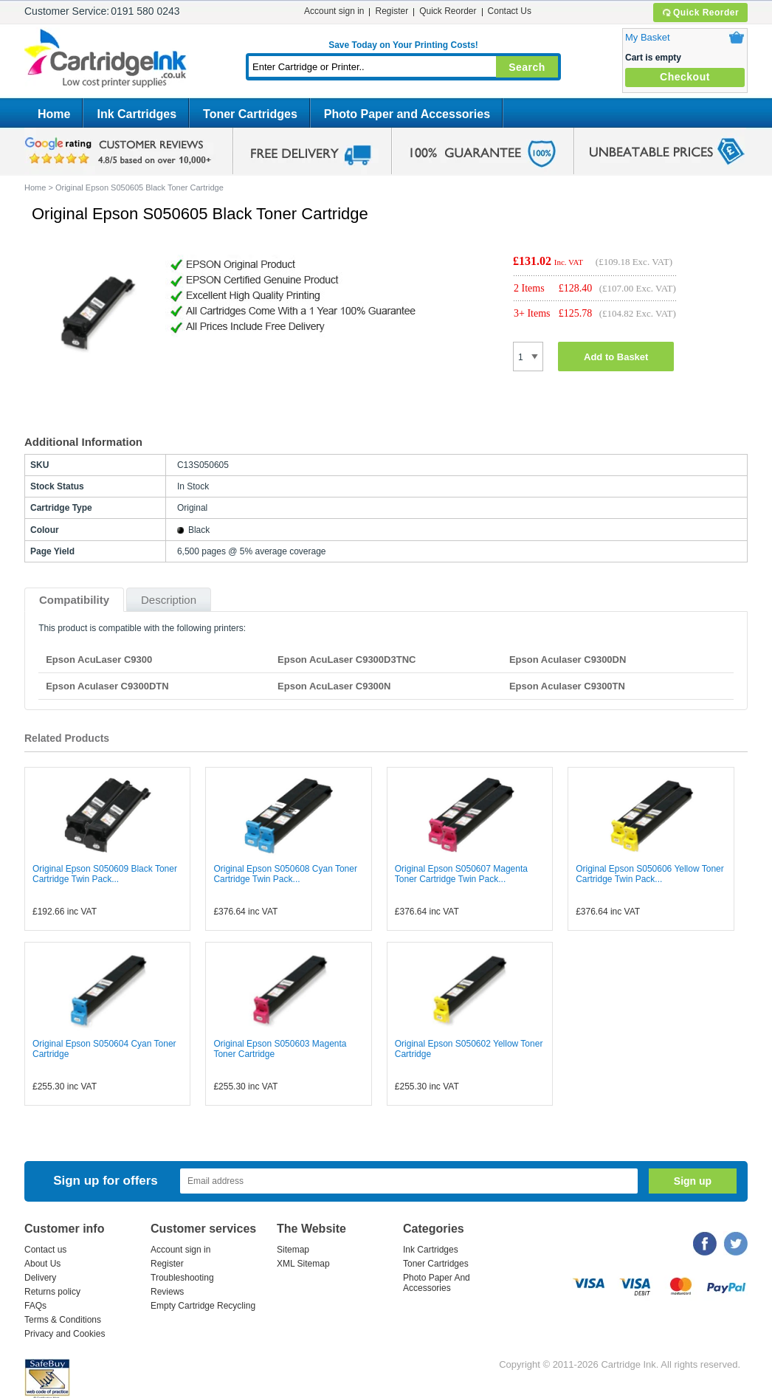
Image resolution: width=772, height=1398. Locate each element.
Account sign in (334, 11)
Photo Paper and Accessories (407, 114)
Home (54, 114)
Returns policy (52, 1292)
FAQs (35, 1306)
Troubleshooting (182, 1278)
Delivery (40, 1278)
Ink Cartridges (136, 114)
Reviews (167, 1292)
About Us (42, 1263)
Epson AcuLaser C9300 (99, 659)
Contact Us (509, 11)
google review (120, 151)
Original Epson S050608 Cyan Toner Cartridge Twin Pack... (285, 874)
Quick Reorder (700, 12)
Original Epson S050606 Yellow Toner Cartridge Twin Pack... (650, 874)
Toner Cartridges (250, 114)
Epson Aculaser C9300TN (567, 686)
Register (391, 11)
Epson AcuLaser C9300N (334, 686)
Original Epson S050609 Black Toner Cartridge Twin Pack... (104, 874)
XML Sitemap (303, 1263)
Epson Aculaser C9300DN (567, 659)
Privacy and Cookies (64, 1334)
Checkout (685, 77)
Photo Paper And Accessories (436, 1283)
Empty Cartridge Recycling (203, 1306)
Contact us (45, 1249)
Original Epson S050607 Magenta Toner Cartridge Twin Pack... (461, 874)
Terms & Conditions (62, 1320)
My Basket (647, 37)
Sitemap (293, 1249)
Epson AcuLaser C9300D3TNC (347, 659)
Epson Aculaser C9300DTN (107, 686)
